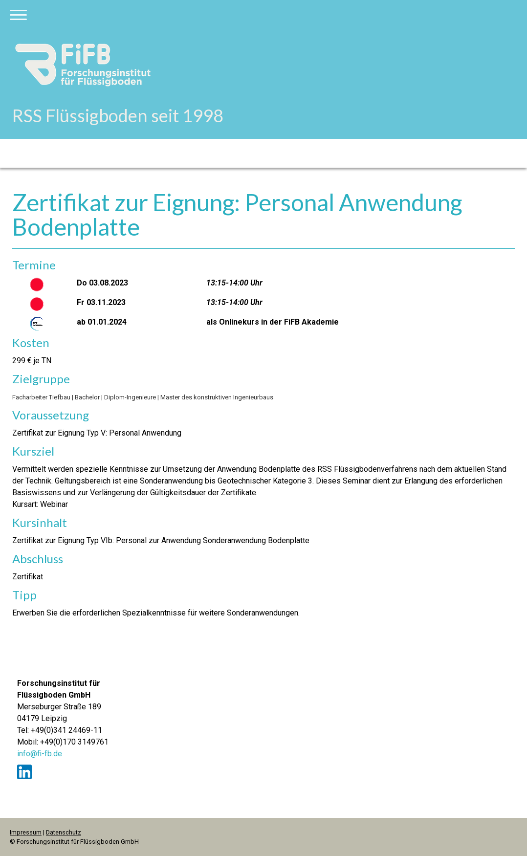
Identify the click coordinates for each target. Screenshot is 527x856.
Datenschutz (63, 832)
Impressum (26, 832)
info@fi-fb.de (39, 753)
